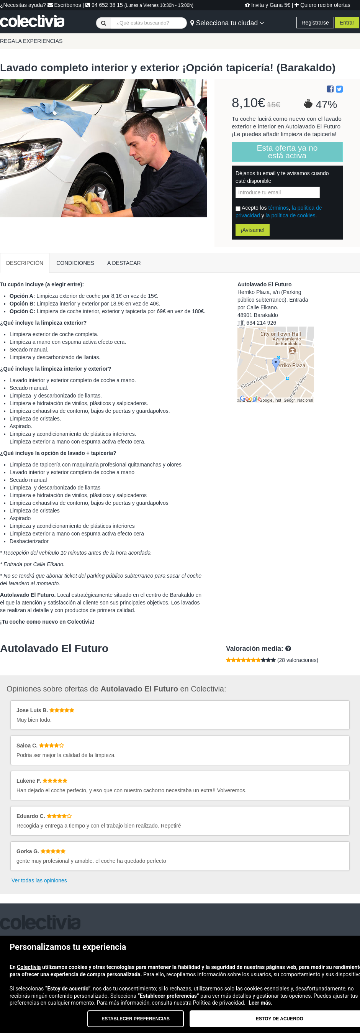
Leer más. (260, 1003)
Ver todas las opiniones (39, 880)
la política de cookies (291, 215)
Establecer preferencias (135, 1019)
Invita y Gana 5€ (267, 5)
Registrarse (315, 23)
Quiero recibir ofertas (322, 5)
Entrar (347, 23)
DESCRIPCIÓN (24, 263)
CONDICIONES (75, 263)
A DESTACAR (124, 263)
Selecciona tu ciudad (227, 23)
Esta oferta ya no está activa (287, 151)
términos (278, 208)
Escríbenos (64, 5)
